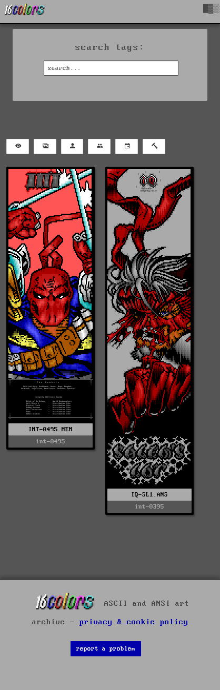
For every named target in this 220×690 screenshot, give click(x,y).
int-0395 (149, 506)
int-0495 (50, 441)
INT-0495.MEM (50, 429)
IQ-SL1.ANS (149, 494)
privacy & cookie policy (133, 622)
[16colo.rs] (24, 11)
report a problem (105, 648)
